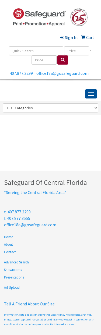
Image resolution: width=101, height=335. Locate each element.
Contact (10, 252)
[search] (62, 60)
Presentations (14, 277)
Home (8, 237)
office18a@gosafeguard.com (62, 73)
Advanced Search (16, 262)
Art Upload (12, 287)
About (8, 244)
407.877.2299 (21, 73)
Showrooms (13, 269)
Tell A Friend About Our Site (29, 303)
